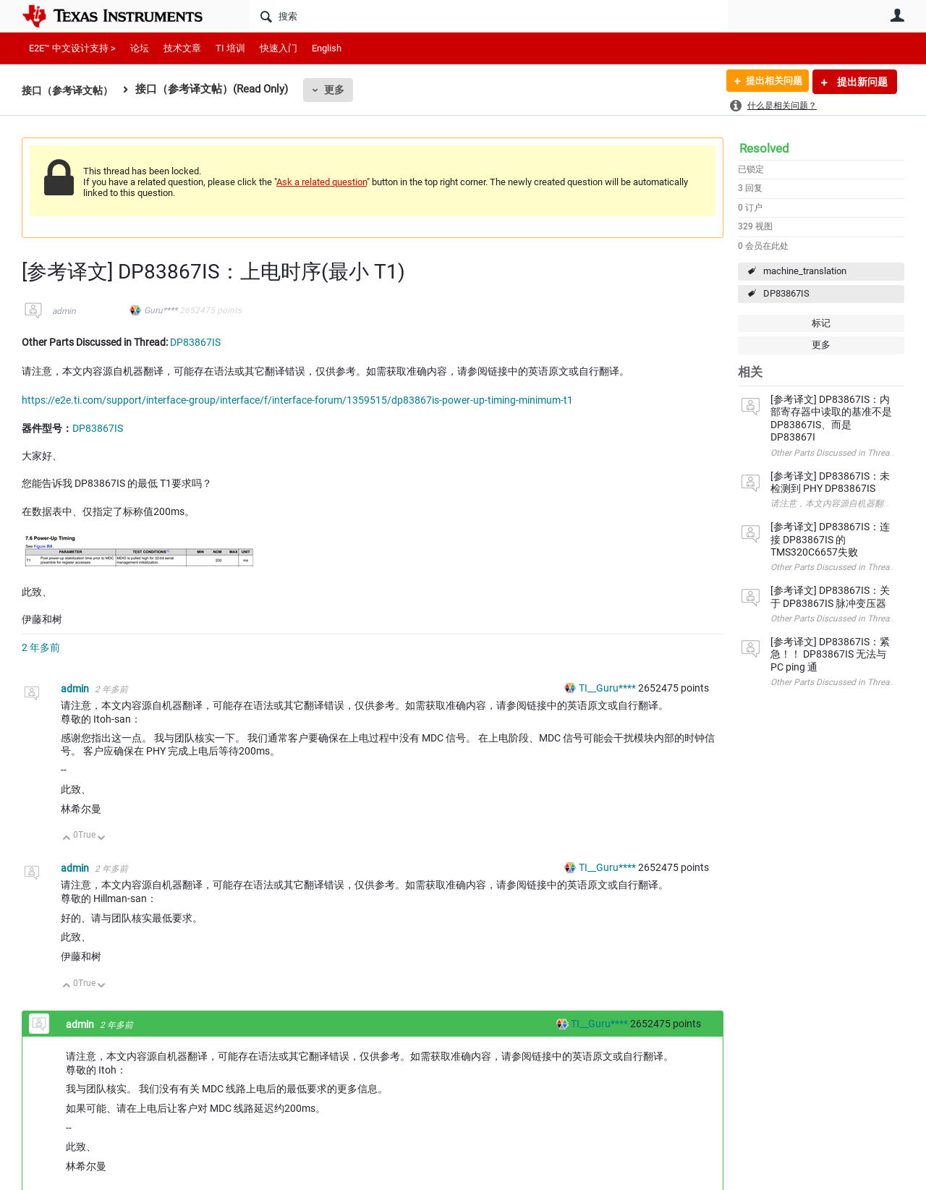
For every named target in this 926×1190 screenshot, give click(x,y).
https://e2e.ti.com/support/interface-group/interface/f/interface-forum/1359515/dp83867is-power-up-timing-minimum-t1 (297, 400)
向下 (101, 839)
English (326, 48)
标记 (821, 323)
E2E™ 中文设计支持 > (72, 48)
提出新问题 (861, 82)
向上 (67, 839)
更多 (341, 89)
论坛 (139, 48)
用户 (897, 15)
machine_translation (804, 270)
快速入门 (278, 48)
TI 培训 (230, 48)
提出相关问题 (769, 82)
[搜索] (489, 16)
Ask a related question (321, 182)
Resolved (764, 148)
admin (64, 311)
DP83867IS (786, 293)
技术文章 (182, 48)
